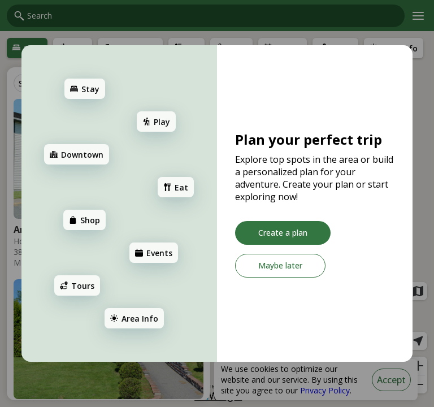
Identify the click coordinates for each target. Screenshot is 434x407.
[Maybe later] (280, 266)
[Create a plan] (283, 233)
